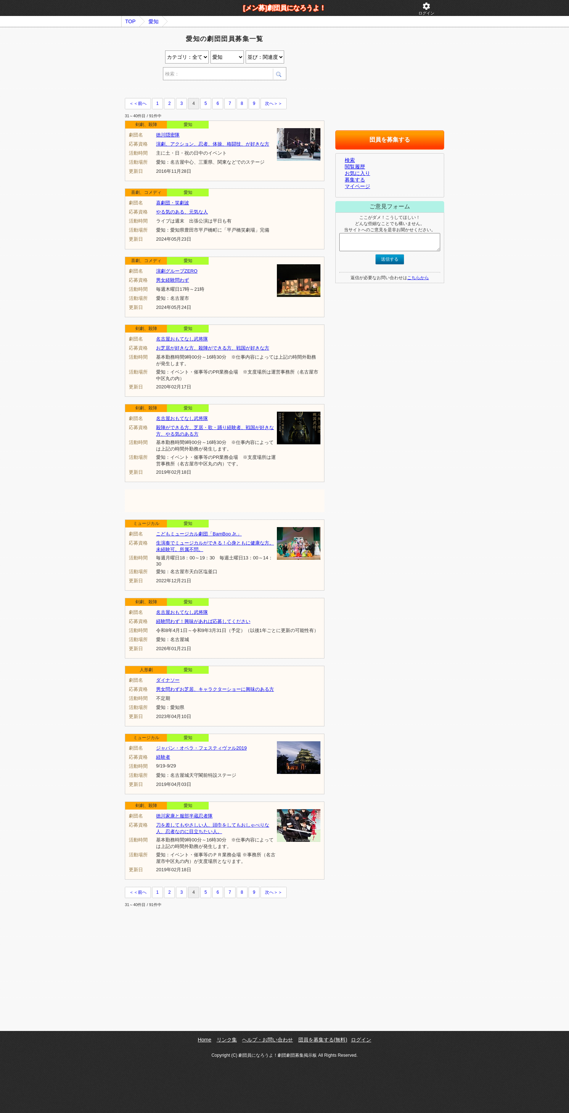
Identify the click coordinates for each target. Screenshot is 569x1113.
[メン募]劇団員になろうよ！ (284, 8)
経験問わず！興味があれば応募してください (203, 621)
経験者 (163, 757)
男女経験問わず (172, 280)
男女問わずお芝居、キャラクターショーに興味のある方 (215, 689)
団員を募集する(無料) (322, 1040)
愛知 (153, 21)
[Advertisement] (210, 90)
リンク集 (227, 1040)
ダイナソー (168, 680)
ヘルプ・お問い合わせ (267, 1040)
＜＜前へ (138, 103)
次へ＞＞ (273, 103)
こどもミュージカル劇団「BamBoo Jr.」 (199, 534)
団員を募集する (389, 139)
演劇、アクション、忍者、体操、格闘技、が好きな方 (212, 144)
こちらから (418, 277)
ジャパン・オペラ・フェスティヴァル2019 (201, 748)
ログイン (426, 8)
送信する (389, 259)
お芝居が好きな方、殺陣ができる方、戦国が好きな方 (212, 348)
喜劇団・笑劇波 (172, 202)
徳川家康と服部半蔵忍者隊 (184, 816)
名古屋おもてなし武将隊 (182, 339)
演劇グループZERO (176, 271)
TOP (130, 21)
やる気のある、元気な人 (182, 212)
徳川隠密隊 (168, 135)
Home (204, 1040)
